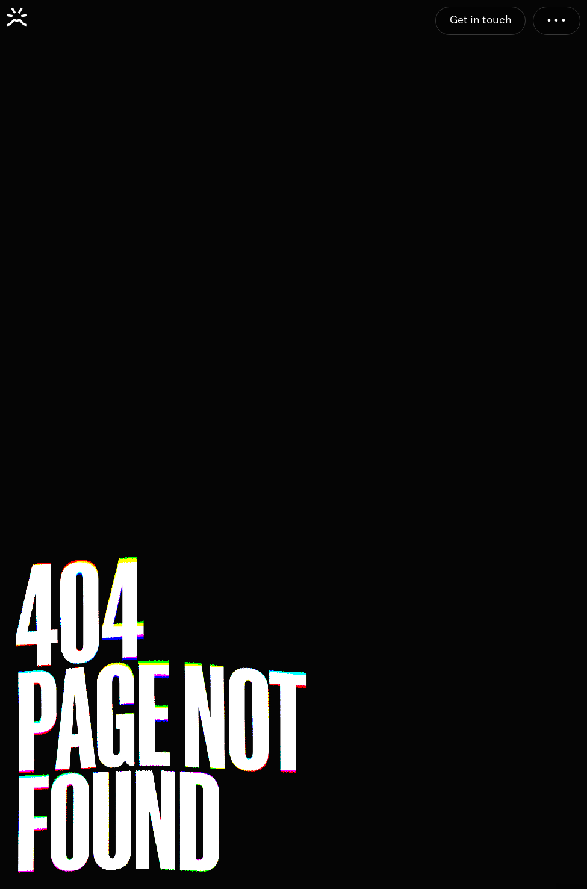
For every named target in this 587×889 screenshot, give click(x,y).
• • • (556, 20)
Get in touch (481, 20)
